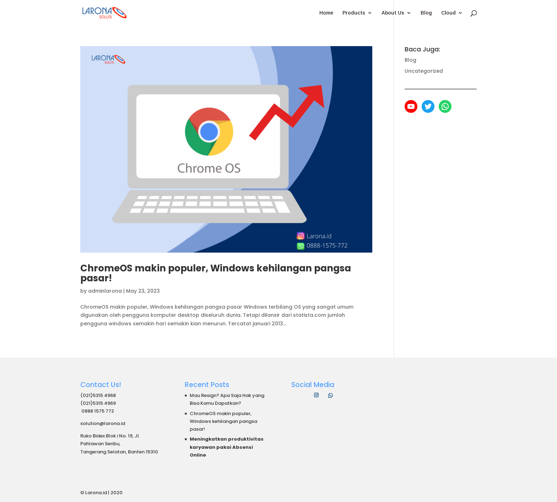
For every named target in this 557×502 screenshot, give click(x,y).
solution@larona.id (102, 423)
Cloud (448, 13)
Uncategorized (424, 71)
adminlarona (105, 290)
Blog (426, 13)
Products (353, 13)
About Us (393, 13)
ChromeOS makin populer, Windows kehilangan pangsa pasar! (215, 273)
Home (326, 13)
